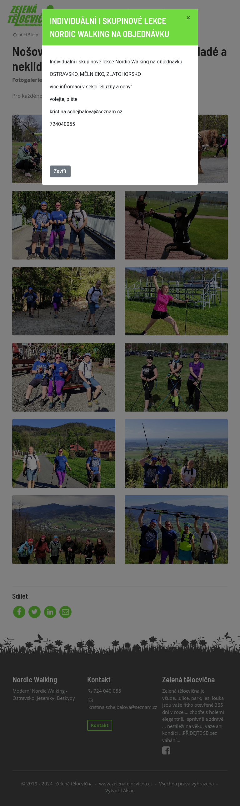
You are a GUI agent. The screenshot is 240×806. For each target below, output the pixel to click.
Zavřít (60, 171)
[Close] (188, 18)
